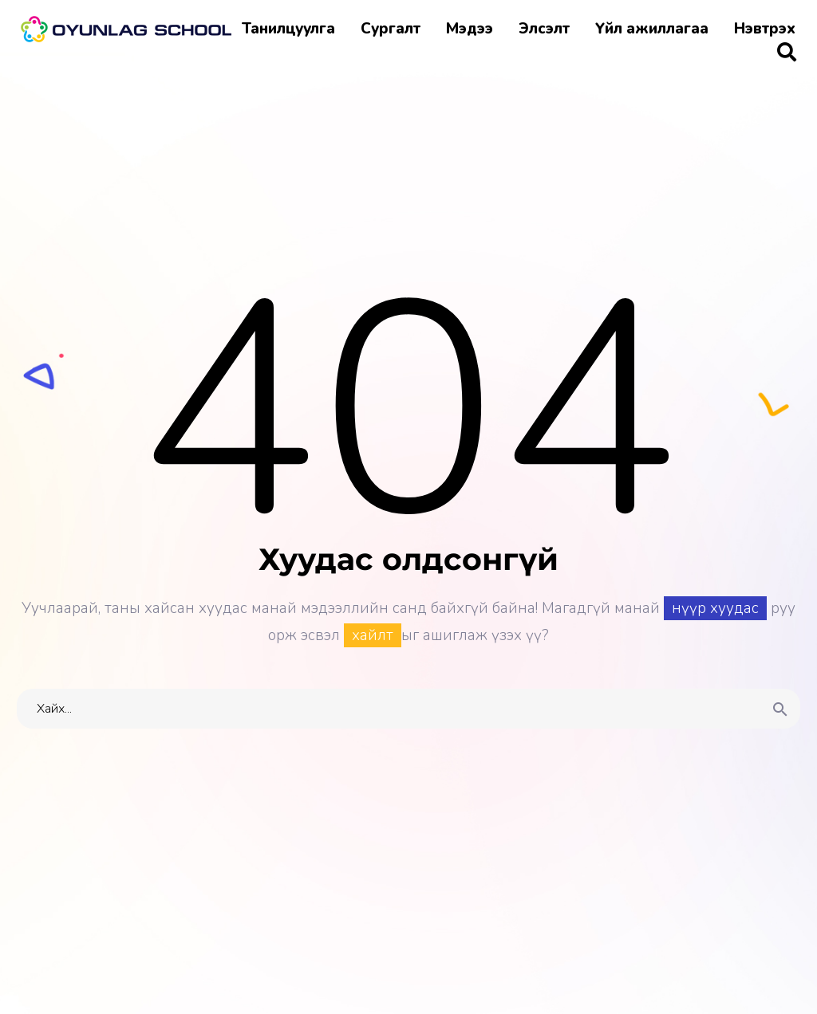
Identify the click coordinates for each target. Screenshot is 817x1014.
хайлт (372, 635)
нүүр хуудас (715, 608)
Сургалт (390, 28)
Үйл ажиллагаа (651, 28)
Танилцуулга (288, 28)
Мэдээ (469, 28)
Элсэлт (544, 28)
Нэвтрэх (764, 28)
